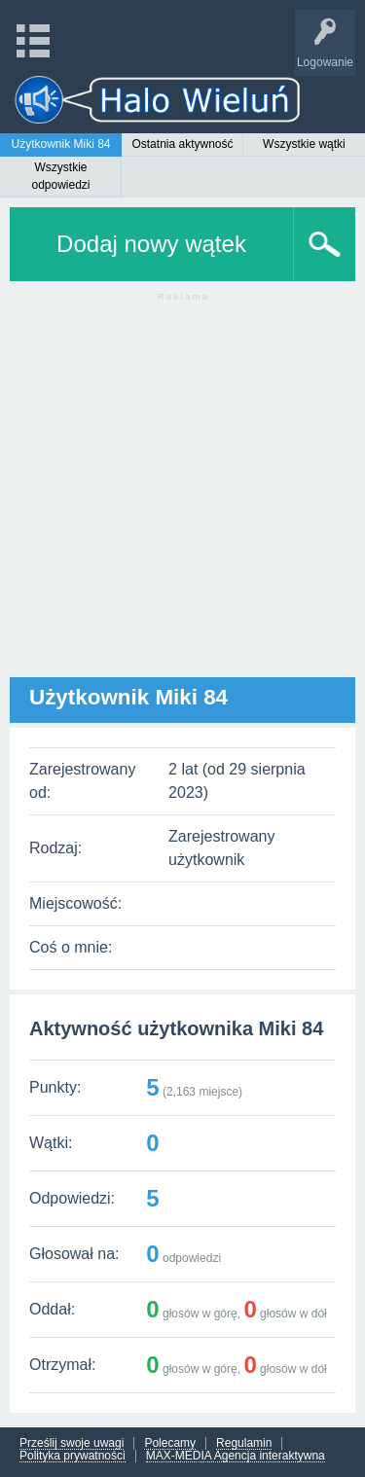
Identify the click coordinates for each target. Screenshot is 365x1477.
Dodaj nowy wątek (151, 244)
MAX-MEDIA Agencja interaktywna (235, 1456)
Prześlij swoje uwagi (71, 1443)
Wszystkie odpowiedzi (60, 176)
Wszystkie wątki (304, 144)
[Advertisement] (182, 494)
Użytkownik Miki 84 (60, 144)
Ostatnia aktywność (182, 144)
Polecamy (170, 1443)
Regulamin (244, 1443)
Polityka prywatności (72, 1456)
